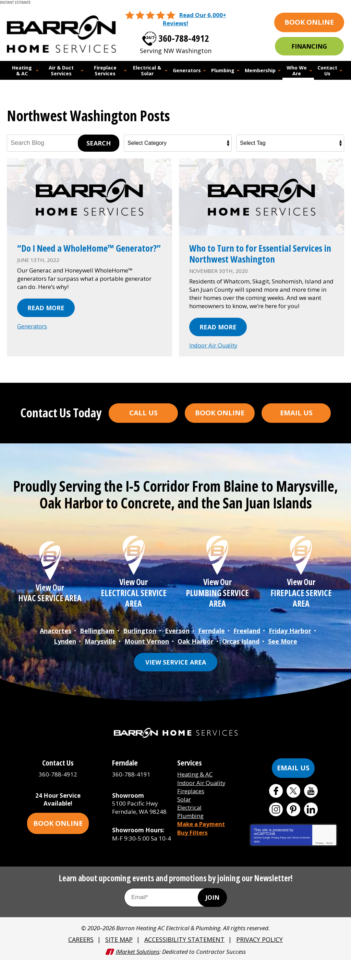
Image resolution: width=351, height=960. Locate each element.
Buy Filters (192, 830)
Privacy (319, 842)
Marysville (100, 640)
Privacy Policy (278, 836)
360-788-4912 (184, 37)
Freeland (246, 630)
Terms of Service (301, 836)
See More (282, 640)
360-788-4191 (131, 774)
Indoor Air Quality (213, 345)
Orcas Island (240, 640)
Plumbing (190, 814)
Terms (329, 842)
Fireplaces (191, 790)
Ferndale (211, 630)
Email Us (296, 412)
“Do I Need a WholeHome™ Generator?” (67, 253)
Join (212, 897)
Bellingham (97, 630)
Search (98, 143)
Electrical (189, 806)
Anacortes (55, 630)
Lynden (65, 640)
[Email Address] (175, 896)
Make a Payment (202, 822)
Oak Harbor (196, 640)
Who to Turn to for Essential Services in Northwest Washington (258, 253)
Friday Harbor (290, 630)
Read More (45, 318)
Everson (177, 630)
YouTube (311, 790)
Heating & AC (195, 774)
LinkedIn (311, 808)
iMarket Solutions (137, 951)
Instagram (276, 808)
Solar (184, 798)
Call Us (143, 412)
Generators (32, 337)
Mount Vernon (146, 640)
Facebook (276, 790)
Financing (309, 46)
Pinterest (293, 808)
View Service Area (175, 661)
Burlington (139, 630)
